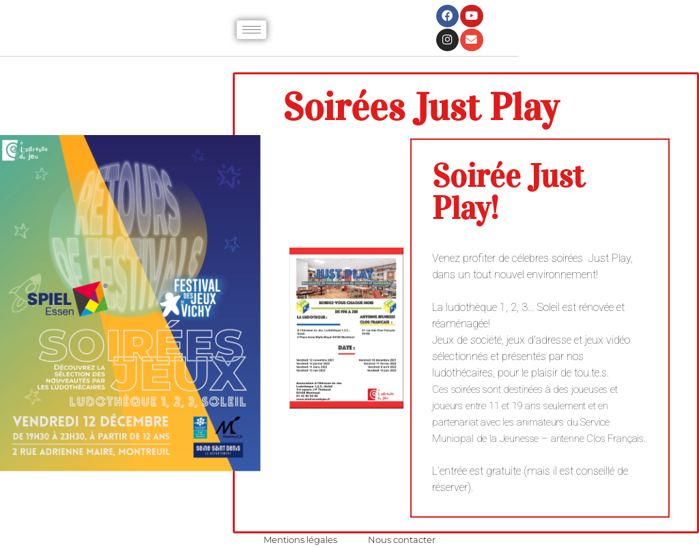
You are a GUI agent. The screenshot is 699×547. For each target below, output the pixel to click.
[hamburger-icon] (251, 30)
